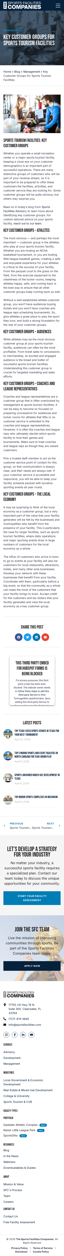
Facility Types (10, 1111)
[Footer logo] (18, 994)
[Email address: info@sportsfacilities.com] (22, 1025)
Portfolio (8, 1118)
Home (7, 71)
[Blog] (19, 1150)
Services (7, 1044)
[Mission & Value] (13, 1184)
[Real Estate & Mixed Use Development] (32, 1090)
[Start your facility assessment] (32, 898)
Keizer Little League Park (19, 1130)
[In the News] (19, 1156)
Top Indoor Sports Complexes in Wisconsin (36, 797)
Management (13, 30)
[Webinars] (19, 1162)
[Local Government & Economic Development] (32, 1082)
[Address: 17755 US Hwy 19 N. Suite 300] (22, 1009)
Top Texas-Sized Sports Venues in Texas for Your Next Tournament (37, 733)
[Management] (11, 1064)
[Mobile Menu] (58, 5)
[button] (19, 637)
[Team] (13, 1196)
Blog (17, 71)
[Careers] (13, 1202)
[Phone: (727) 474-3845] (22, 1019)
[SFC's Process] (13, 1190)
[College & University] (32, 1096)
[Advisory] (11, 1052)
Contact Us (9, 1209)
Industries (8, 1072)
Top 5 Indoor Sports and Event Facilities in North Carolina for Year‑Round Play (36, 755)
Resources (8, 1144)
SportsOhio (10, 1135)
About (6, 1177)
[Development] (11, 1058)
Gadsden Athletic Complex (20, 1125)
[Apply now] (32, 966)
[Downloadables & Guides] (19, 1168)
